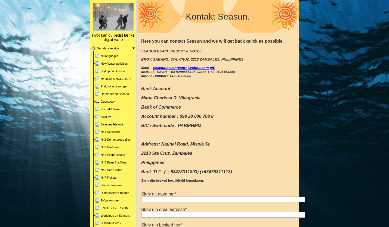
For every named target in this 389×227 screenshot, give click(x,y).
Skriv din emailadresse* (164, 209)
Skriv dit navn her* (159, 194)
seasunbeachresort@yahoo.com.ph (184, 68)
